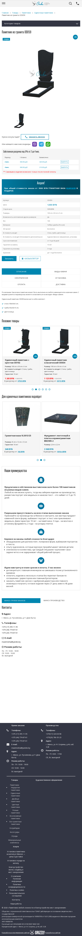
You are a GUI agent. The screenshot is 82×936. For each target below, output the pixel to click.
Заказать (9, 258)
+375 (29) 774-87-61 (10, 633)
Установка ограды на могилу (16, 861)
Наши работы (16, 904)
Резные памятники (15, 811)
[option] (41, 73)
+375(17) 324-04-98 (53, 734)
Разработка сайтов (52, 933)
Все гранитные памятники (15, 822)
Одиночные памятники (15, 794)
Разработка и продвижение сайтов (15, 933)
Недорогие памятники (15, 788)
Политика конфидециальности (16, 885)
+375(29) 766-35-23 (53, 737)
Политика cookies (17, 890)
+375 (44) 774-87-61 (10, 630)
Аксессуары (14, 832)
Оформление (21, 278)
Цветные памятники (15, 805)
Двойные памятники (15, 800)
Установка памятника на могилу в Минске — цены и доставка (16, 854)
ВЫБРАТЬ (64, 162)
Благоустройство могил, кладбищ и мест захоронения (15, 869)
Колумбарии (15, 828)
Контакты (16, 900)
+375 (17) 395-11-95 (10, 627)
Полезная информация (17, 880)
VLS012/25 (71, 188)
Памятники (14, 785)
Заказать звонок (35, 137)
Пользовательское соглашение (17, 894)
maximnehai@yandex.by (11, 642)
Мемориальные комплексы (14, 841)
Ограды (14, 836)
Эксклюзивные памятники (15, 817)
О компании (16, 876)
